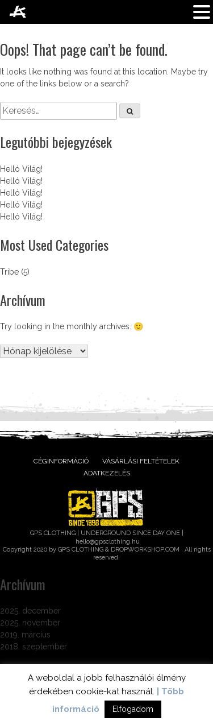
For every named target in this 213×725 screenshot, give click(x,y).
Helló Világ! (21, 168)
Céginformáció (61, 461)
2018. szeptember (33, 646)
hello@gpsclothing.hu (108, 541)
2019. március (25, 634)
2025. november (30, 622)
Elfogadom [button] (132, 709)
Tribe (9, 271)
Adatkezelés (106, 473)
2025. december (30, 610)
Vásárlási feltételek (140, 461)
